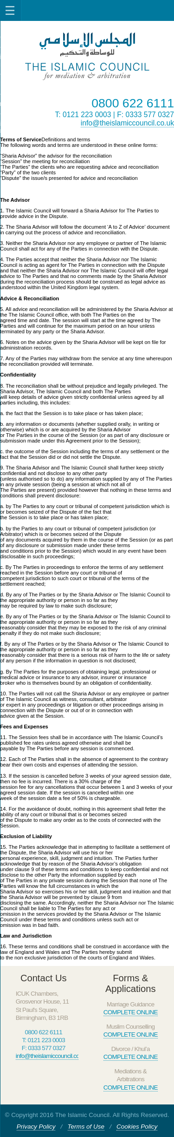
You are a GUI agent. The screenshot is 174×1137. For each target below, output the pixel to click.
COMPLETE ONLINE (130, 1012)
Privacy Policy (36, 1126)
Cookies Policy (136, 1126)
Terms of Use (86, 1126)
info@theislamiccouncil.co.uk (127, 123)
